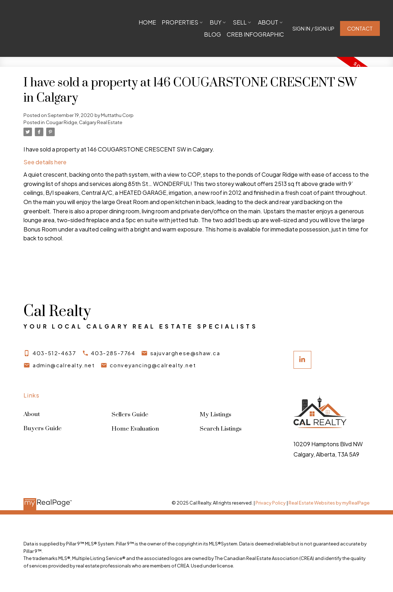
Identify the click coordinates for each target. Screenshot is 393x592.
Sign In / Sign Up (313, 28)
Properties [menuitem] (211, 22)
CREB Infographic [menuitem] (255, 34)
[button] (313, 28)
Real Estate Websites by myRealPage (329, 503)
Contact (359, 28)
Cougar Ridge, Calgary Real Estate (84, 122)
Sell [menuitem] (271, 22)
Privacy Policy (270, 503)
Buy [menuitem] (247, 22)
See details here (44, 162)
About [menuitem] (182, 34)
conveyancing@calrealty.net (153, 365)
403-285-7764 (113, 353)
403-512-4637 (54, 353)
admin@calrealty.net (64, 365)
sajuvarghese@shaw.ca (185, 353)
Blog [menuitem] (212, 34)
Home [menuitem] (178, 22)
